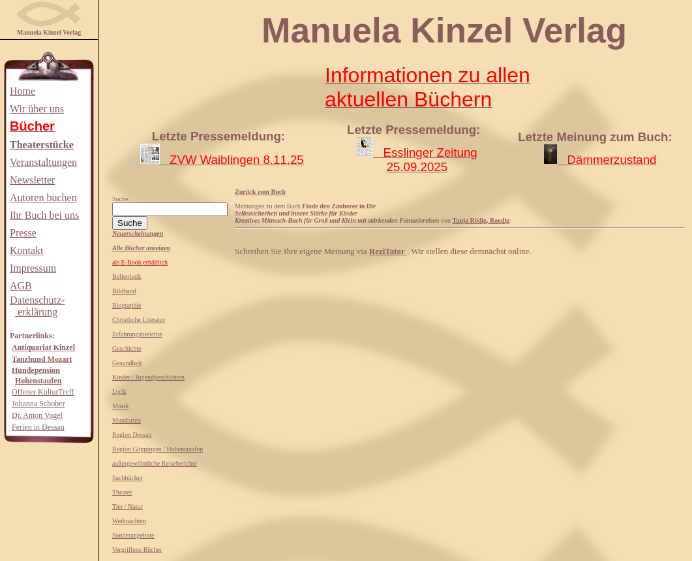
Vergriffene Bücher (137, 549)
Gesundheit (127, 362)
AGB (21, 285)
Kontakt (27, 250)
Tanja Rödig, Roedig (480, 220)
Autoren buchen (43, 197)
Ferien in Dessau (38, 427)
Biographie (126, 305)
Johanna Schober (38, 403)
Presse (23, 232)
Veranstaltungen (43, 162)
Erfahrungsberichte (137, 334)
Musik (120, 405)
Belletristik (126, 276)
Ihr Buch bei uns (44, 215)
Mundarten (126, 420)
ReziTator (388, 251)
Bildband (124, 291)
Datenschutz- (37, 300)
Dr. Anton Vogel (37, 415)
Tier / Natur (127, 506)
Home (22, 91)
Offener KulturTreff (43, 391)
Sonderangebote (133, 535)
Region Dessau (131, 434)
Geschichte (126, 348)
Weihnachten (129, 520)
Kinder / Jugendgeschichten (148, 377)
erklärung (36, 311)
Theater (122, 492)
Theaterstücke (42, 144)
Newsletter (32, 179)
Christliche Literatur (138, 319)
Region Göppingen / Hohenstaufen (157, 449)
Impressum (33, 268)
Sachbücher (127, 477)
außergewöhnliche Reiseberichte (154, 463)
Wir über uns (37, 108)
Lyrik (119, 391)
